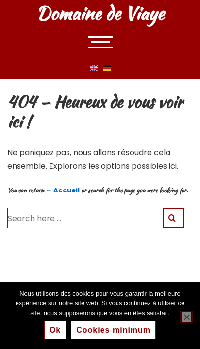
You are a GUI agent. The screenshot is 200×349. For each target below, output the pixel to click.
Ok (55, 330)
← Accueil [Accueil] (63, 190)
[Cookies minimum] (186, 317)
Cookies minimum (113, 330)
